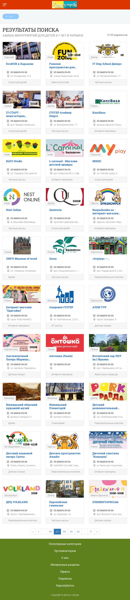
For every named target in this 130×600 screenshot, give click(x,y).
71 (91, 531)
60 (78, 531)
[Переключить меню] (4, 4)
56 (50, 531)
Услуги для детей (15, 82)
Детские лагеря (101, 326)
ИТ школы (55, 326)
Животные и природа (104, 375)
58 (64, 531)
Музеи (9, 277)
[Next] (97, 531)
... (44, 531)
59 (71, 531)
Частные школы (101, 82)
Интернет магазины (103, 131)
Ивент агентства (58, 82)
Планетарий (56, 423)
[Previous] (33, 531)
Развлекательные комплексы (108, 277)
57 (57, 531)
